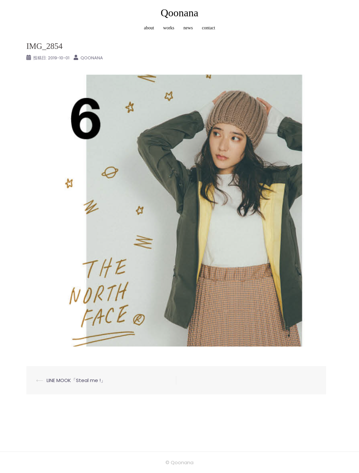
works (168, 27)
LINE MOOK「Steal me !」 (76, 380)
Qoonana (179, 13)
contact (208, 27)
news (188, 27)
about (149, 27)
